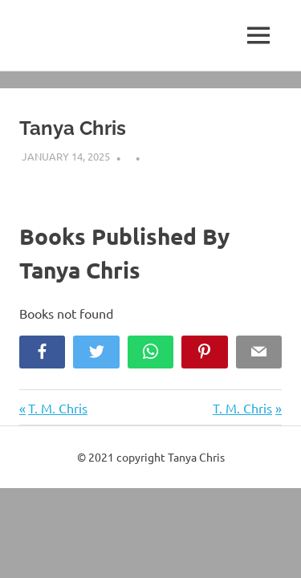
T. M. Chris (57, 408)
